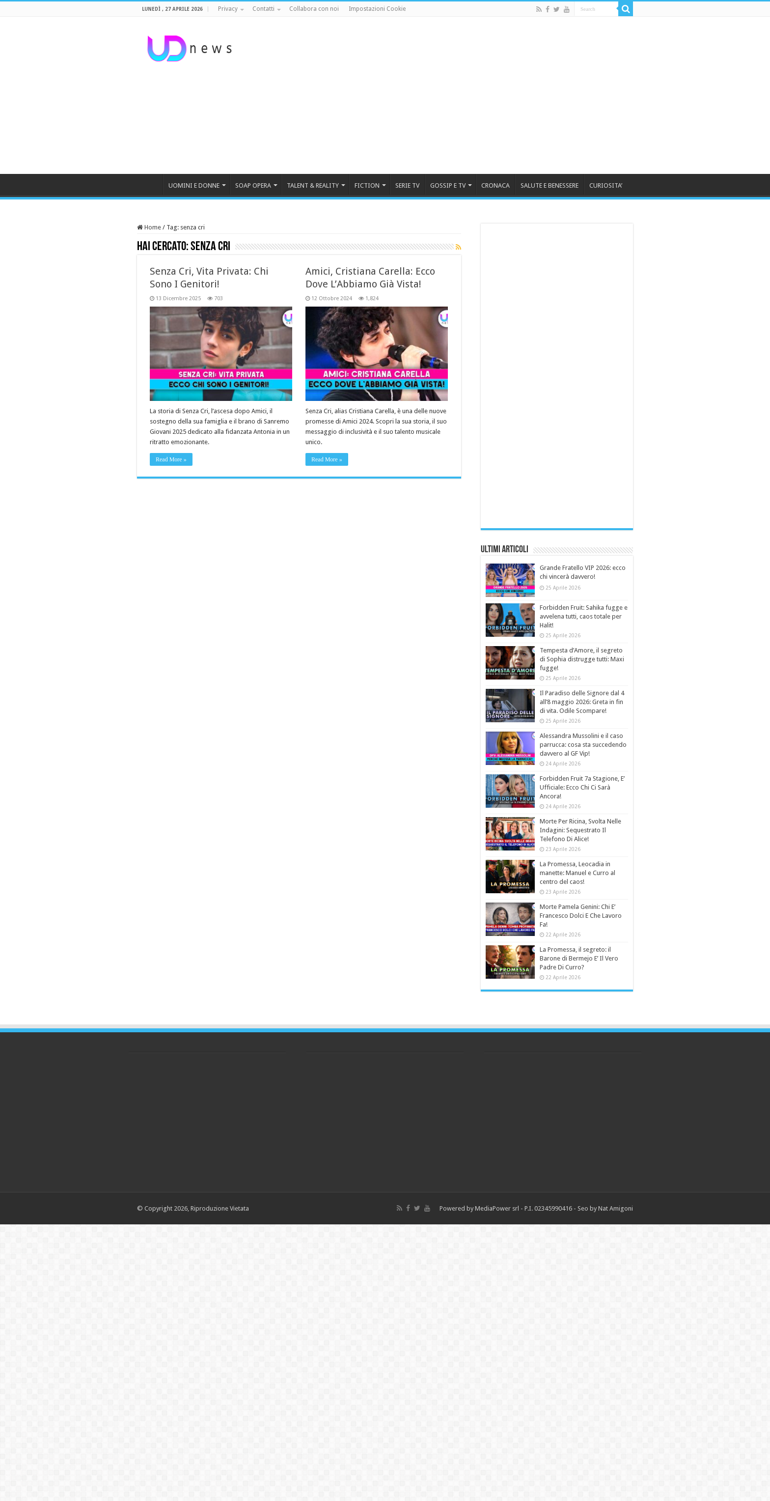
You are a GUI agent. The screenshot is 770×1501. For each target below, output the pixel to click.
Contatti (263, 8)
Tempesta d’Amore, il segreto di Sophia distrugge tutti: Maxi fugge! (582, 659)
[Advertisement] (447, 95)
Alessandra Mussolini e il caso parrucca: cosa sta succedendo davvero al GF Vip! (583, 744)
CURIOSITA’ (605, 185)
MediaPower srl (497, 1208)
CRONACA (495, 185)
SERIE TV (407, 185)
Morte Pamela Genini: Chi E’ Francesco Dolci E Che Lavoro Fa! (581, 915)
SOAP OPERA (253, 185)
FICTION (367, 185)
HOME (150, 184)
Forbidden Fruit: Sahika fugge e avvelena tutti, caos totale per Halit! (584, 616)
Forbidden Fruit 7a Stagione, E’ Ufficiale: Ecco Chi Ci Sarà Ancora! (582, 787)
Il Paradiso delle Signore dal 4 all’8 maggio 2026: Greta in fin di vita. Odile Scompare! (582, 701)
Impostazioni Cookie (377, 8)
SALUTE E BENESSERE (549, 185)
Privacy (228, 8)
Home (149, 227)
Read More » (171, 459)
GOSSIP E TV (448, 185)
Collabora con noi (314, 8)
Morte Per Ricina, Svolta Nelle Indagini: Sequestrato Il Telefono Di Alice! (580, 830)
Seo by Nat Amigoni (605, 1208)
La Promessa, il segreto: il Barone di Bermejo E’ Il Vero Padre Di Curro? (579, 958)
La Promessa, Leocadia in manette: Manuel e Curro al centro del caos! (577, 872)
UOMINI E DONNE (194, 185)
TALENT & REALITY (313, 185)
